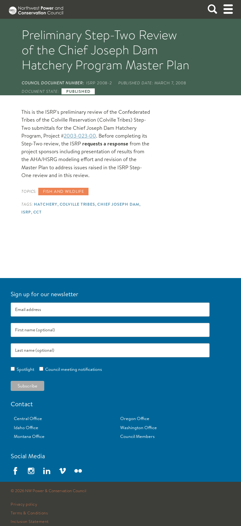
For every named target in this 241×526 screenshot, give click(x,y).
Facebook (15, 471)
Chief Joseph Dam (118, 204)
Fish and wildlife (63, 191)
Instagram (31, 471)
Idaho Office (26, 427)
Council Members (137, 436)
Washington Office (138, 427)
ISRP (26, 212)
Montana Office (29, 436)
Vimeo (62, 471)
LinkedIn (46, 471)
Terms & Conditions (29, 513)
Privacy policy (24, 504)
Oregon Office (134, 418)
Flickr (78, 471)
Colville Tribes (77, 204)
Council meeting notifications (72, 369)
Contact (22, 404)
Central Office (28, 418)
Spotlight (24, 369)
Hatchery (45, 204)
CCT (37, 212)
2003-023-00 (80, 135)
